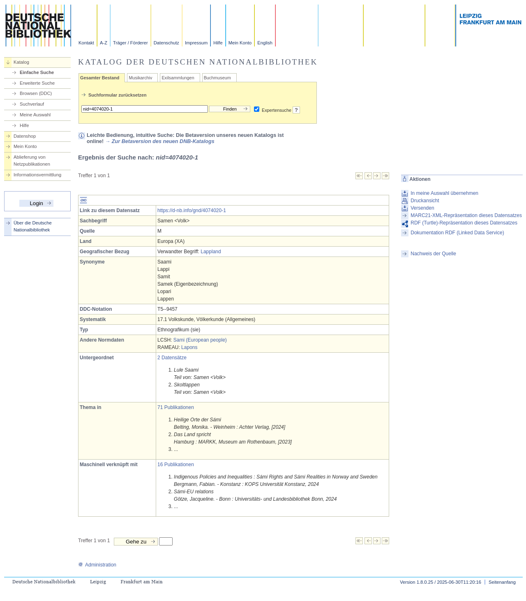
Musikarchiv (140, 77)
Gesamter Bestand (99, 77)
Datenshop (25, 136)
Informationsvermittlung (37, 174)
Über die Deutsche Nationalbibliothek (33, 226)
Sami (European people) (200, 340)
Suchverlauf (32, 104)
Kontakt (86, 42)
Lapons (189, 347)
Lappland (211, 251)
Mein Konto (240, 42)
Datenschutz (166, 42)
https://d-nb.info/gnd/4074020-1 (191, 210)
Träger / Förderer (130, 42)
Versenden (422, 208)
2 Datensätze (172, 358)
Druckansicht (425, 200)
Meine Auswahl (35, 114)
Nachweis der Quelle (433, 254)
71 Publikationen (175, 407)
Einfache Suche (37, 72)
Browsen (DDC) (36, 93)
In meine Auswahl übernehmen (444, 193)
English (264, 42)
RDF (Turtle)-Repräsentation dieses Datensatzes (464, 223)
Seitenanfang (502, 582)
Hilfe (217, 42)
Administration (97, 565)
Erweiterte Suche (37, 83)
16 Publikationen (175, 464)
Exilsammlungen (177, 77)
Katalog (21, 62)
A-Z (103, 42)
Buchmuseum (217, 77)
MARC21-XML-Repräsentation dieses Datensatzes (466, 215)
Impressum (196, 42)
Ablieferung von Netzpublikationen (32, 160)
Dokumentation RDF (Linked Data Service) (457, 233)
